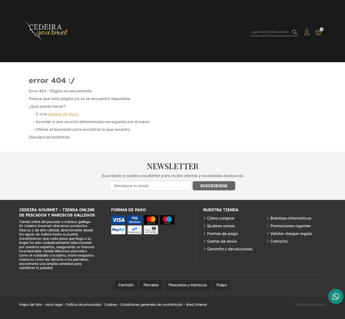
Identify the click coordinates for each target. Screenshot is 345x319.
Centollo (126, 285)
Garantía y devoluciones (230, 249)
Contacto (279, 241)
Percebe (151, 285)
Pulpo (221, 285)
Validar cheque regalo (291, 233)
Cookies (110, 304)
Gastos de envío (222, 241)
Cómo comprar (221, 218)
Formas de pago (222, 233)
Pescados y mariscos (187, 285)
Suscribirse (214, 185)
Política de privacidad (83, 304)
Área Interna (196, 304)
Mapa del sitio (30, 304)
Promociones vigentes (290, 225)
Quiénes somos (221, 225)
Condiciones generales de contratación (151, 304)
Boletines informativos (290, 218)
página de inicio (63, 114)
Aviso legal (54, 304)
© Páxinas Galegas (311, 304)
